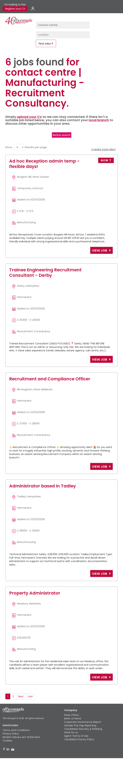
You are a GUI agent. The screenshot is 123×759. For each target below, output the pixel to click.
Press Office (71, 715)
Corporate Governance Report (82, 722)
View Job (100, 250)
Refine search (61, 135)
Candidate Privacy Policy (79, 739)
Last (30, 696)
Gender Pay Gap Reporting (80, 725)
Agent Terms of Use (76, 736)
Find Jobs (45, 43)
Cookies (7, 740)
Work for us (71, 732)
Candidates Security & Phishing (83, 729)
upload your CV (29, 117)
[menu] (19, 147)
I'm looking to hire (15, 4)
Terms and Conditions (16, 730)
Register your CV (15, 8)
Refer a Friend (72, 718)
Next (21, 696)
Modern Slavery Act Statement (21, 737)
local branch (99, 120)
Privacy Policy (11, 733)
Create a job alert (103, 149)
